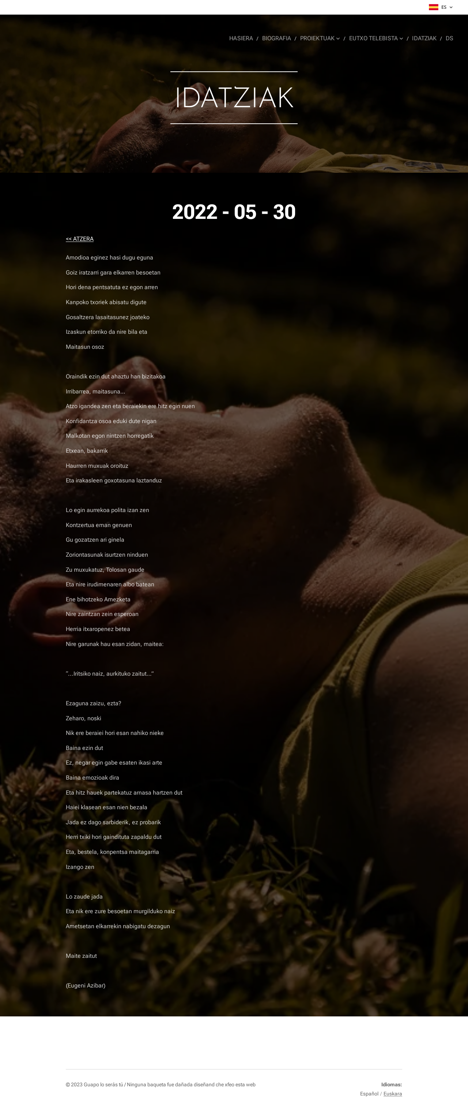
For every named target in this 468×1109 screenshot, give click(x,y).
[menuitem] (248, 38)
